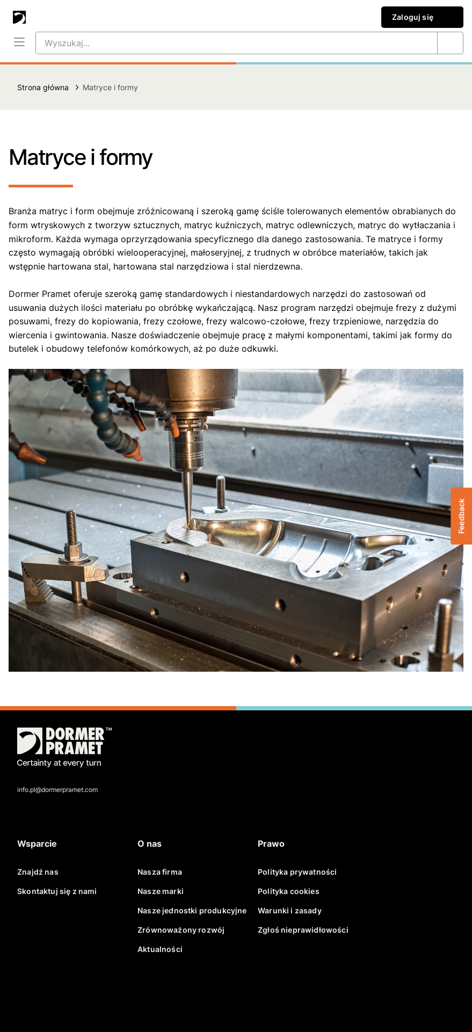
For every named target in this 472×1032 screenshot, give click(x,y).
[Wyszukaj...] (223, 43)
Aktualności (160, 949)
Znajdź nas (38, 871)
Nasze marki (160, 891)
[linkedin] (82, 993)
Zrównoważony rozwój (180, 929)
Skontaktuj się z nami (57, 891)
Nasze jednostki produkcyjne (192, 910)
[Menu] (19, 43)
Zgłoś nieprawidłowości (303, 929)
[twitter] (56, 993)
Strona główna (43, 87)
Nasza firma (159, 871)
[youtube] (107, 993)
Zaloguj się (422, 17)
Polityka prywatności (297, 871)
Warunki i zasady (290, 910)
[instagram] (133, 993)
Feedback (461, 516)
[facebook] (30, 993)
